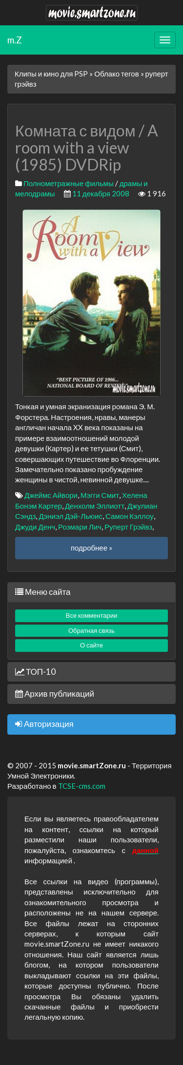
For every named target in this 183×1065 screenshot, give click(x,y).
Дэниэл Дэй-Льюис (70, 516)
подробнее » (91, 547)
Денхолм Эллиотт (94, 505)
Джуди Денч (35, 526)
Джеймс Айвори (51, 495)
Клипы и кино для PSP (51, 73)
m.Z (14, 39)
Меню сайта (42, 592)
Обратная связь (91, 630)
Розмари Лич (80, 526)
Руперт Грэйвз (128, 526)
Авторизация (44, 724)
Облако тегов (116, 73)
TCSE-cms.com (81, 785)
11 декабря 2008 (100, 193)
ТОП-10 (35, 671)
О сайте (91, 645)
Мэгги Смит (100, 495)
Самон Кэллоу (129, 516)
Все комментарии (92, 615)
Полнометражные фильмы (68, 183)
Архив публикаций (54, 693)
